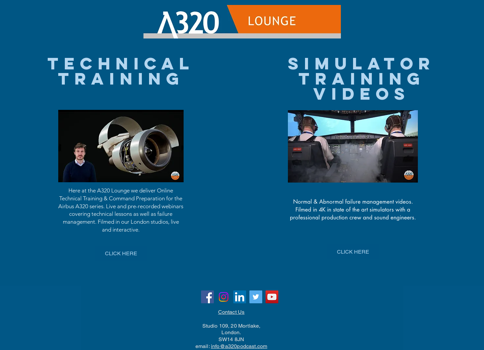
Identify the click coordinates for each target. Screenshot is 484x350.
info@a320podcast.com (239, 346)
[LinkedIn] (239, 296)
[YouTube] (272, 296)
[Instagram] (223, 296)
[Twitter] (255, 296)
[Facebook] (207, 296)
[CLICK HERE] (121, 253)
